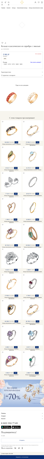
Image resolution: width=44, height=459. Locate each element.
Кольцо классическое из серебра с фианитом (11, 170)
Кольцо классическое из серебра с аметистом (11, 349)
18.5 (21, 64)
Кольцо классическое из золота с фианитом (32, 195)
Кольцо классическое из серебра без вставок (32, 271)
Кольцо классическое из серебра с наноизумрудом (32, 375)
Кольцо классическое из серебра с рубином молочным (32, 298)
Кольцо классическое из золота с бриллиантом (32, 145)
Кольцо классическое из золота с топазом (32, 169)
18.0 (17, 64)
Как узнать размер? (35, 62)
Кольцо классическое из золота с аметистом (11, 247)
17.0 (9, 64)
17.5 (13, 64)
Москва (5, 2)
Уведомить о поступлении (22, 457)
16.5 (5, 64)
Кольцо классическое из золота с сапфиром (11, 144)
